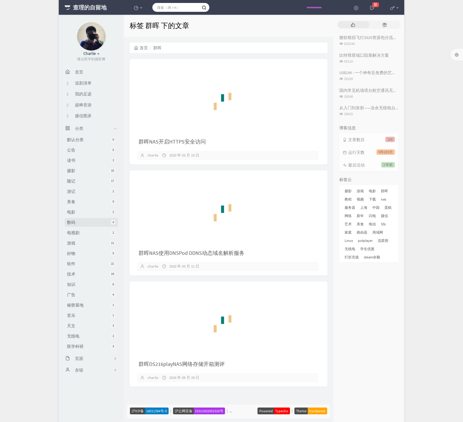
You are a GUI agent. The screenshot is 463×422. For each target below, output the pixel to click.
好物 (91, 253)
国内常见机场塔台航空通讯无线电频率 (374, 90)
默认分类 (91, 139)
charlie (152, 155)
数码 (91, 222)
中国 (375, 207)
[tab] (353, 25)
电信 (372, 224)
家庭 (348, 232)
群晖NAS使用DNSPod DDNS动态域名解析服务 (191, 253)
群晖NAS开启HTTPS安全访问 (172, 141)
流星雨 (383, 240)
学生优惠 (367, 249)
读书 (91, 160)
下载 (372, 199)
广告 (91, 294)
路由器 (362, 232)
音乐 (91, 315)
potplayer (365, 240)
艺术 (348, 224)
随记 (91, 181)
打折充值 (352, 257)
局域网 (377, 232)
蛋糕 (388, 207)
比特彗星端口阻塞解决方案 (364, 55)
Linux (349, 240)
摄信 (384, 216)
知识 (91, 284)
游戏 (91, 243)
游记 (91, 191)
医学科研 (91, 346)
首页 (141, 47)
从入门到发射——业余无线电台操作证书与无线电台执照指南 (394, 107)
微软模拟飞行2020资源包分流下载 (370, 37)
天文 (91, 325)
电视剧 (91, 232)
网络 (348, 216)
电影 (91, 212)
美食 (91, 201)
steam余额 (372, 257)
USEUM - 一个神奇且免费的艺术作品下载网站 (380, 72)
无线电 (91, 336)
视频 (360, 199)
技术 (91, 274)
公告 (91, 150)
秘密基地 (91, 305)
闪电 (372, 216)
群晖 (384, 191)
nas (383, 199)
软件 (91, 263)
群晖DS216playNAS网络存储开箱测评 (181, 364)
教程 (348, 199)
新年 (360, 216)
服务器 (350, 207)
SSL (383, 224)
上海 (363, 207)
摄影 (91, 170)
